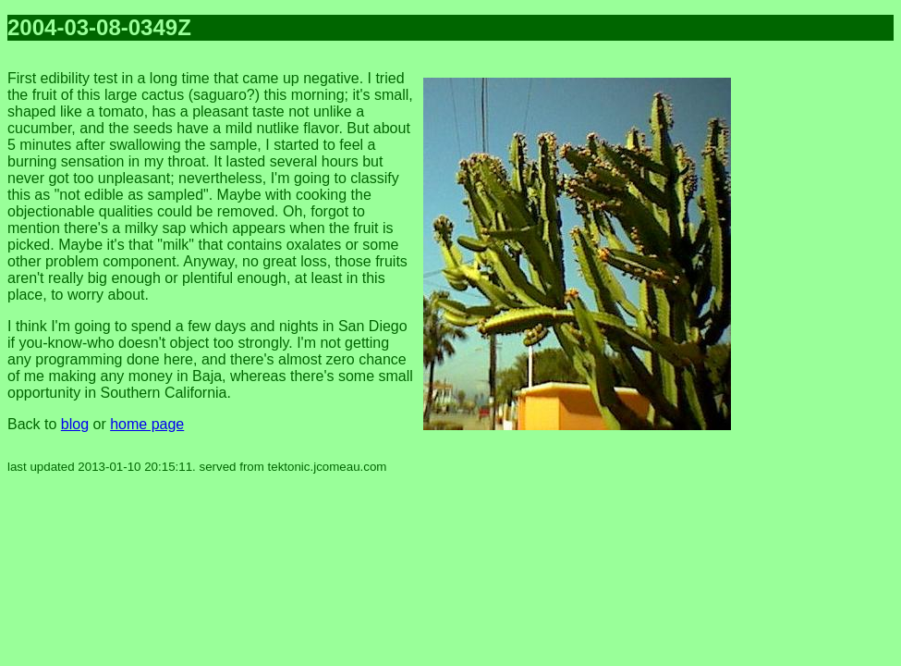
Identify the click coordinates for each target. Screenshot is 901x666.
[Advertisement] (820, 333)
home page (147, 424)
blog (75, 424)
